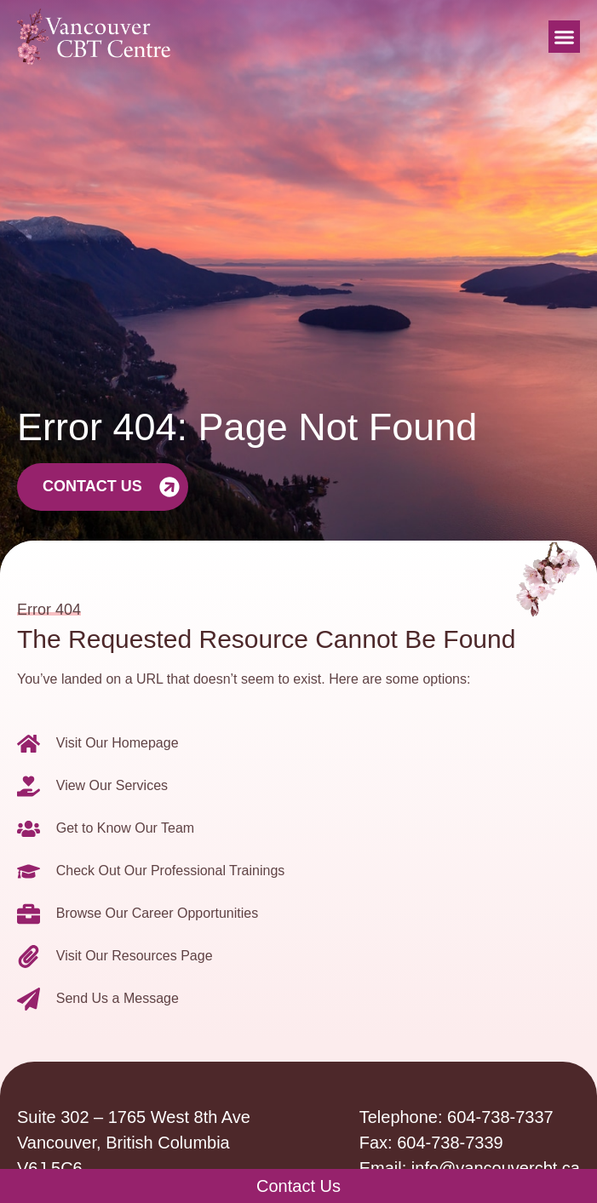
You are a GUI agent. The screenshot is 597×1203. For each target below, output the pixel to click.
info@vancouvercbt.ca (495, 1168)
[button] (564, 36)
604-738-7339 (450, 1142)
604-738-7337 (500, 1117)
